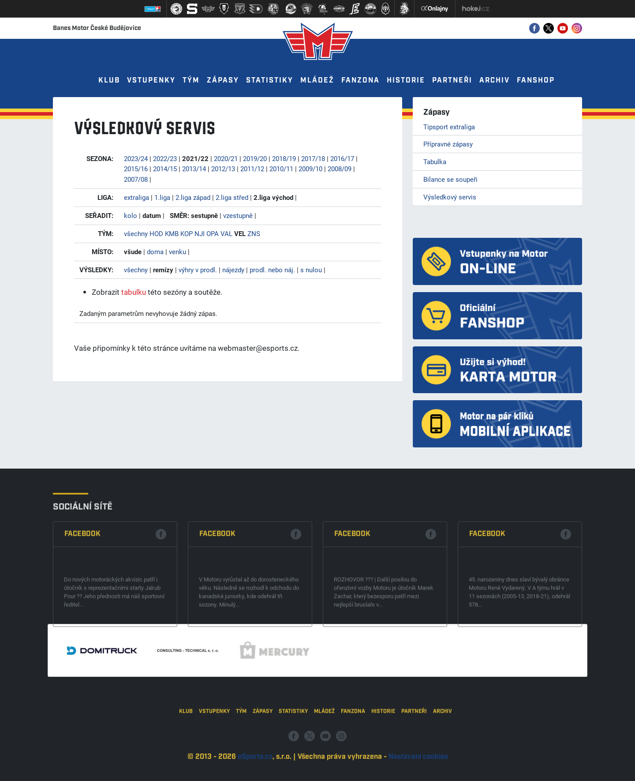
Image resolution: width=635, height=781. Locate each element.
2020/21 (226, 158)
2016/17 (342, 158)
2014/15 (165, 168)
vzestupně (238, 215)
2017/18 (313, 158)
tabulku (133, 292)
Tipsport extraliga (449, 126)
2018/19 (284, 158)
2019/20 (255, 158)
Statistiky (269, 80)
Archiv (494, 80)
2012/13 (223, 168)
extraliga (136, 197)
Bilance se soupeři (450, 179)
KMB (172, 233)
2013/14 (194, 168)
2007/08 (136, 179)
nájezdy (233, 269)
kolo (130, 215)
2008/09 (339, 168)
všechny (136, 233)
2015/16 (136, 168)
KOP (186, 233)
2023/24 (136, 158)
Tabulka (434, 161)
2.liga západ (193, 197)
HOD (156, 233)
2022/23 (165, 158)
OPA (212, 233)
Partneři (452, 80)
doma (155, 251)
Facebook (82, 585)
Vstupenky (151, 80)
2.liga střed (232, 197)
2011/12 (252, 168)
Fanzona (360, 80)
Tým (191, 80)
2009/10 (310, 168)
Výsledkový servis (449, 196)
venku (177, 251)
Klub (109, 80)
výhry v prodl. (198, 269)
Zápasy (223, 80)
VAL (226, 233)
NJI (199, 233)
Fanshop (536, 80)
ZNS (253, 233)
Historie (406, 80)
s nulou (311, 269)
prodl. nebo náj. (272, 269)
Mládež (317, 80)
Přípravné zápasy (448, 143)
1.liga (162, 197)
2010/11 (281, 168)
